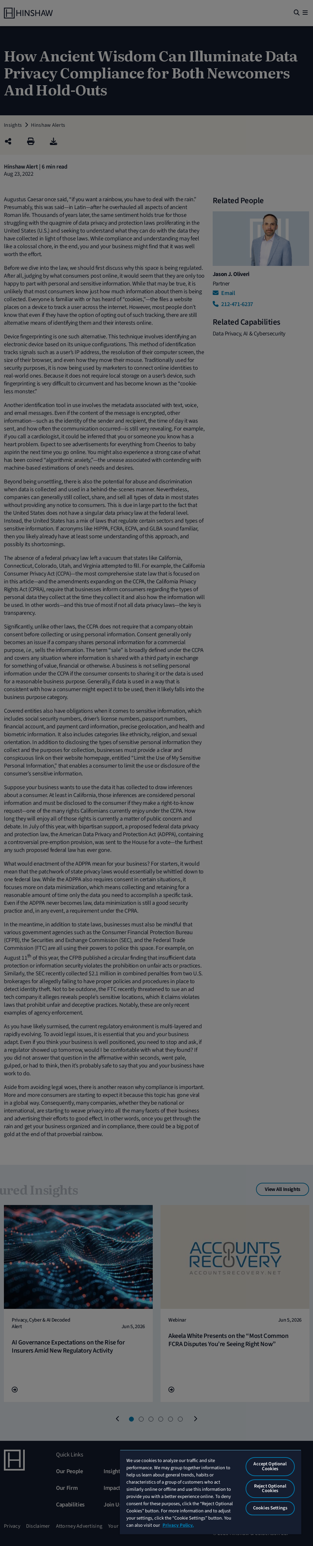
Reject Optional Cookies (270, 1488)
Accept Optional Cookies (270, 1466)
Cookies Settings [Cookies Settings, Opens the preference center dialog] (270, 1508)
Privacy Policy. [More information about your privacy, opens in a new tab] (178, 1525)
